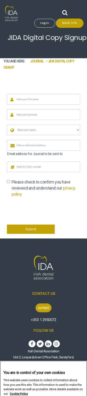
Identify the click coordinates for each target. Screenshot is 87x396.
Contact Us (43, 293)
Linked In (48, 343)
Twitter (40, 343)
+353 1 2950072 (43, 320)
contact (43, 308)
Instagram (56, 343)
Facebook (32, 343)
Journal (37, 61)
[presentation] (42, 211)
